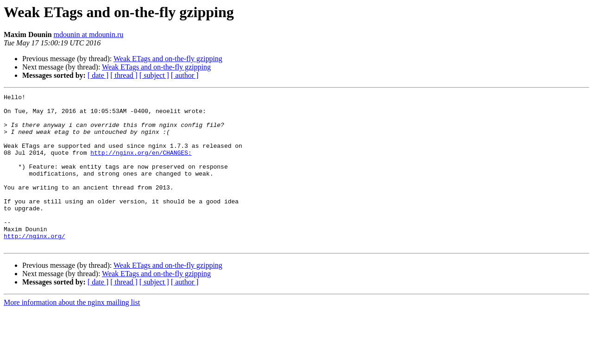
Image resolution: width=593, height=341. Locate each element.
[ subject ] (154, 75)
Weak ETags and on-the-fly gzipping (168, 59)
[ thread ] (124, 75)
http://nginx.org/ (34, 265)
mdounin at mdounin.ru (89, 34)
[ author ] (185, 75)
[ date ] (98, 75)
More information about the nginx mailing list (72, 333)
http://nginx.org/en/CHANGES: (140, 165)
